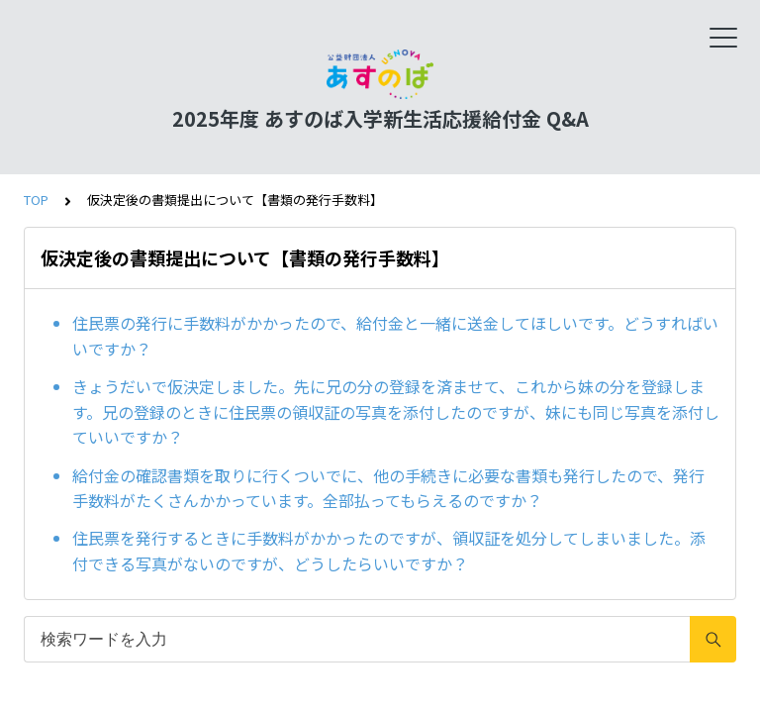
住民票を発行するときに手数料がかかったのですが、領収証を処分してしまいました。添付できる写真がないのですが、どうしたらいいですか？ (389, 550)
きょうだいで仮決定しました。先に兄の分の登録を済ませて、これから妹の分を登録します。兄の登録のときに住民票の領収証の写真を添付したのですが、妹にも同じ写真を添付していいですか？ (395, 411)
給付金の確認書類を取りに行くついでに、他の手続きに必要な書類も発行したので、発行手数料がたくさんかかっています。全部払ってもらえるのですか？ (388, 488)
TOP (36, 199)
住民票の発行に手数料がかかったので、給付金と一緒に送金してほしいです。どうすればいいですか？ (395, 335)
